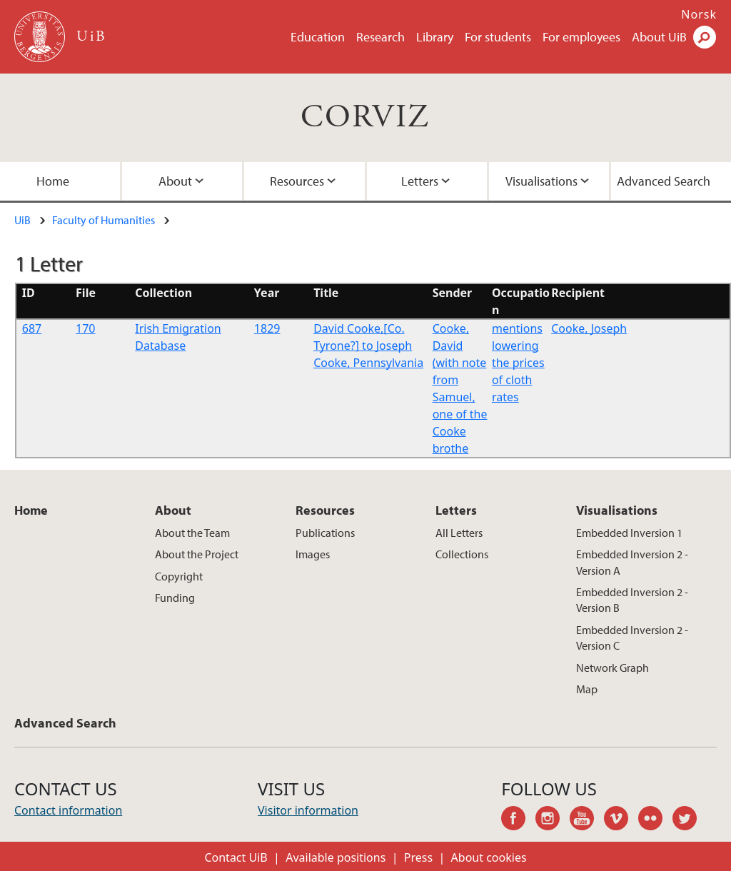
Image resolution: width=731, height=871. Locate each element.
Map (587, 689)
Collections (461, 554)
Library (434, 37)
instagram (552, 820)
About (175, 181)
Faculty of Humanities (103, 220)
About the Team (192, 532)
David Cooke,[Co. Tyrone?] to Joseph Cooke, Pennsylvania (368, 346)
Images (313, 554)
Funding (175, 597)
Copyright (179, 576)
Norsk (699, 14)
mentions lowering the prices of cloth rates (518, 363)
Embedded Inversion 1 (629, 532)
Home (31, 510)
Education (318, 37)
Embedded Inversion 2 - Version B (632, 600)
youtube (587, 820)
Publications (325, 532)
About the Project (196, 554)
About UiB (659, 37)
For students (498, 37)
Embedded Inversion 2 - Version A (632, 562)
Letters (419, 181)
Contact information (68, 810)
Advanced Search (65, 723)
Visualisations (541, 181)
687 (31, 328)
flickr (655, 820)
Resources (297, 181)
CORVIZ (365, 117)
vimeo (621, 820)
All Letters (459, 532)
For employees (581, 37)
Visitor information (308, 810)
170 (85, 328)
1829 (267, 328)
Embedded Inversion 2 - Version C (632, 638)
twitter (689, 820)
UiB (22, 220)
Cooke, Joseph (589, 328)
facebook (518, 820)
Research (380, 37)
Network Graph (612, 667)
